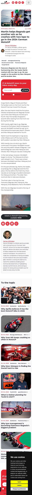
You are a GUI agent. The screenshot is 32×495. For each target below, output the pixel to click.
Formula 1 (7, 94)
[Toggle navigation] (28, 2)
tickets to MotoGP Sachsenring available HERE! (16, 217)
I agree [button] (19, 482)
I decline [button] (19, 485)
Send (25, 90)
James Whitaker (10, 45)
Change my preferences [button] (19, 489)
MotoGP (18, 94)
